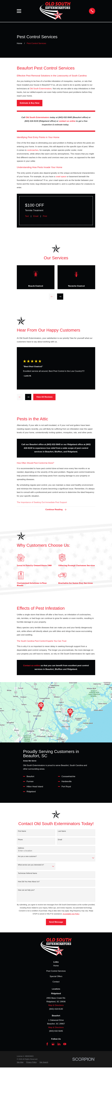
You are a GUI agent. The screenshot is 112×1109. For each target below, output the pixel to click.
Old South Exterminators (41, 88)
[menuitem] (20, 1062)
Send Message (56, 922)
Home (56, 966)
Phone (20, 840)
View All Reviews (44, 397)
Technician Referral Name (27, 873)
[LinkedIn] (59, 1044)
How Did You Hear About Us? (29, 882)
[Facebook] (47, 1044)
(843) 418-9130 (56, 1009)
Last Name (62, 831)
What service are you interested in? (31, 865)
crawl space (61, 176)
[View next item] (60, 296)
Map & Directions (56, 1005)
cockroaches (32, 150)
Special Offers (56, 976)
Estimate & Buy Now (29, 103)
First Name (22, 831)
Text (27, 216)
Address (21, 848)
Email (35, 216)
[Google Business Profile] (53, 1044)
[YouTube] (64, 1044)
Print (45, 216)
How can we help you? (26, 890)
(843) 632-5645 (56, 1031)
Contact (56, 982)
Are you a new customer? (27, 856)
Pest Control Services (56, 971)
